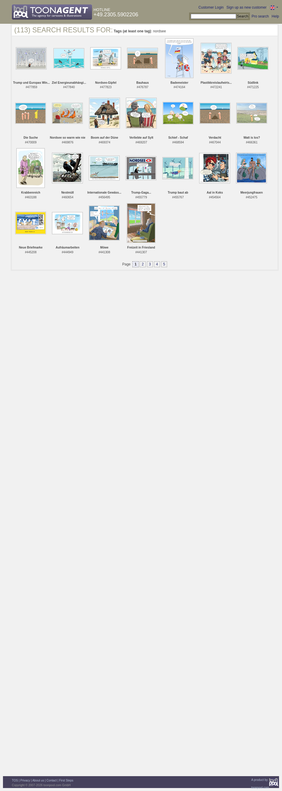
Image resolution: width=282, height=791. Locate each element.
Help (275, 16)
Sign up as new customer (246, 7)
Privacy (25, 780)
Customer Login (211, 7)
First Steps (66, 780)
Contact (52, 780)
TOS (15, 780)
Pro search (260, 16)
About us (38, 780)
